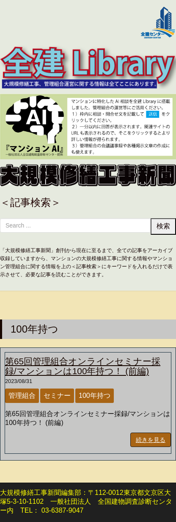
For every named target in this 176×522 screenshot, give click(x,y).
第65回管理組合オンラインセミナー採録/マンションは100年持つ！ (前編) (82, 366)
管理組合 (22, 395)
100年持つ (94, 395)
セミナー (57, 395)
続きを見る (150, 439)
